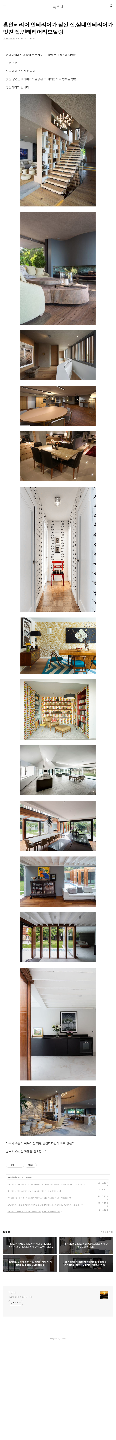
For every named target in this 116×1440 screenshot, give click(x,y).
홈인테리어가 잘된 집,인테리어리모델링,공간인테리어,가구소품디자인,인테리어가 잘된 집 (43, 1204)
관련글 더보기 (107, 1232)
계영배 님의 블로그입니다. (20, 1296)
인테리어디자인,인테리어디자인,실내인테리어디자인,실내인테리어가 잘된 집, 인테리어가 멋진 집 (46, 1184)
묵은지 (12, 1292)
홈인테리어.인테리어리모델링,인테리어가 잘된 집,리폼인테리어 (32, 1191)
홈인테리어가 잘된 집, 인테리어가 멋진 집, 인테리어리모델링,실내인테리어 (37, 1198)
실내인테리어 (12, 1177)
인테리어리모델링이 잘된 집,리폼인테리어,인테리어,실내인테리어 (33, 1211)
